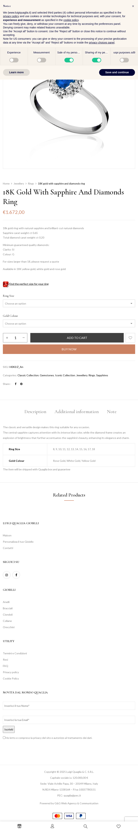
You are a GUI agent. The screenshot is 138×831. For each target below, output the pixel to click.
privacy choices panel (102, 793)
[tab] (35, 412)
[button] (131, 13)
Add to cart (77, 337)
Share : (7, 383)
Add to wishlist (130, 338)
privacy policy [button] (11, 767)
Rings (31, 183)
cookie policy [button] (71, 771)
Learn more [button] (16, 823)
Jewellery (19, 183)
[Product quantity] (15, 337)
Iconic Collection (65, 375)
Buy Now (69, 349)
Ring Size (8, 296)
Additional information (77, 411)
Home (6, 183)
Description (35, 411)
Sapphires (102, 375)
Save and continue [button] (117, 823)
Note (111, 411)
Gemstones (47, 375)
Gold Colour (10, 316)
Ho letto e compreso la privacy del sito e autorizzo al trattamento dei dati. (49, 737)
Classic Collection (28, 375)
